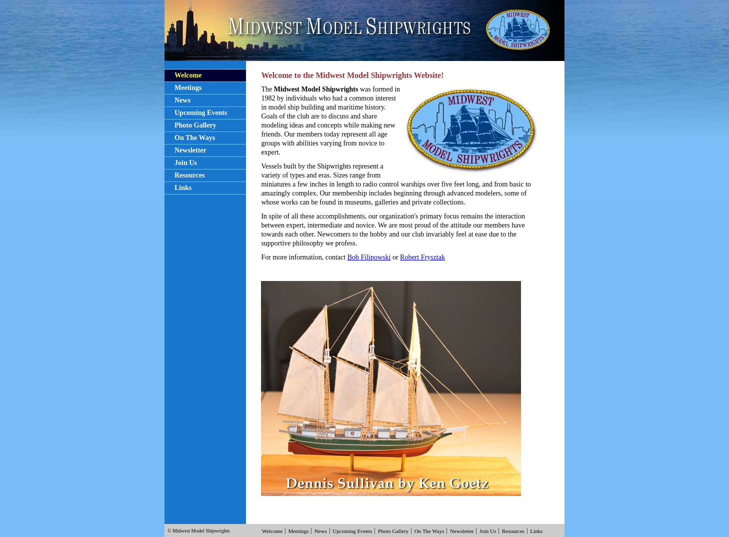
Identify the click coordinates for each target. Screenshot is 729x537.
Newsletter (190, 150)
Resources (189, 175)
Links (183, 188)
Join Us (185, 162)
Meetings (188, 88)
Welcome (188, 75)
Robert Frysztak (422, 257)
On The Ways (194, 138)
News (182, 100)
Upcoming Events (200, 112)
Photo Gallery (195, 125)
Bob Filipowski (369, 257)
